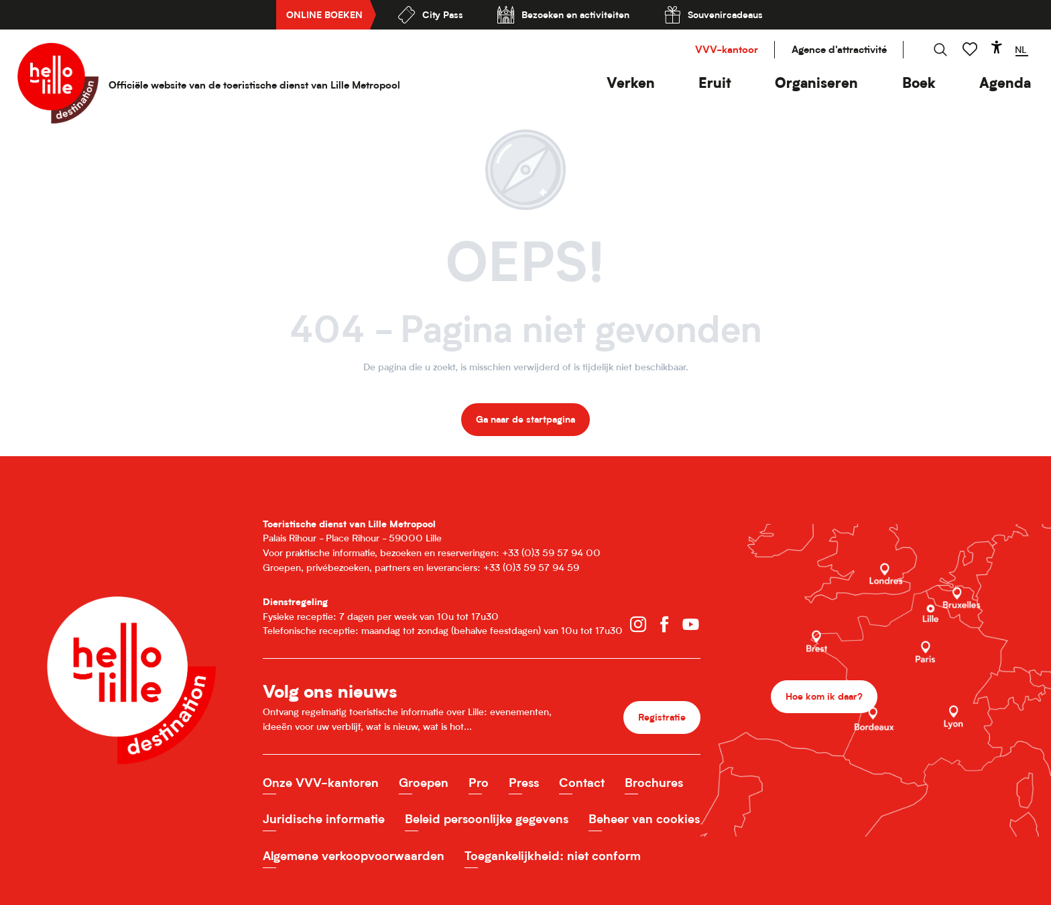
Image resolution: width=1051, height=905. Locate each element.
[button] (631, 83)
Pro (479, 782)
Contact (582, 782)
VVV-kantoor (726, 49)
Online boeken (324, 14)
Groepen (423, 782)
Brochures (654, 782)
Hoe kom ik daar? (824, 696)
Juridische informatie (324, 818)
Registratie (662, 717)
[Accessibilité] (997, 47)
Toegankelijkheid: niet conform (553, 855)
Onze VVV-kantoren (321, 782)
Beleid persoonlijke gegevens (486, 818)
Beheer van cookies (644, 818)
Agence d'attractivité (839, 49)
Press (524, 782)
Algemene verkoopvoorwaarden (353, 855)
